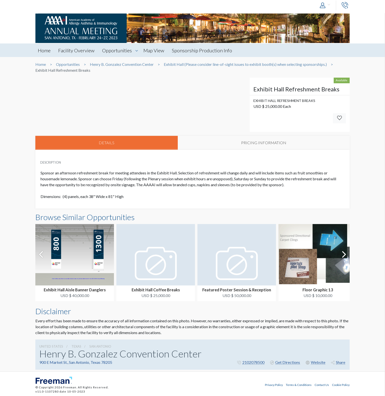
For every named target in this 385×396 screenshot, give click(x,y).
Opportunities (118, 50)
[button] (326, 5)
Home (44, 50)
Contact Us (322, 384)
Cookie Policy (341, 384)
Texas (76, 347)
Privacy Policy (274, 384)
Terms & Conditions (299, 384)
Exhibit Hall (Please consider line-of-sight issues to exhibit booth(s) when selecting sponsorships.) (245, 64)
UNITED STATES (51, 347)
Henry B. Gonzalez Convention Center (122, 64)
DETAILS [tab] (106, 143)
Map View (155, 50)
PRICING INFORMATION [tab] (263, 143)
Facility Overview (77, 50)
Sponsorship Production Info (204, 50)
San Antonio (100, 347)
